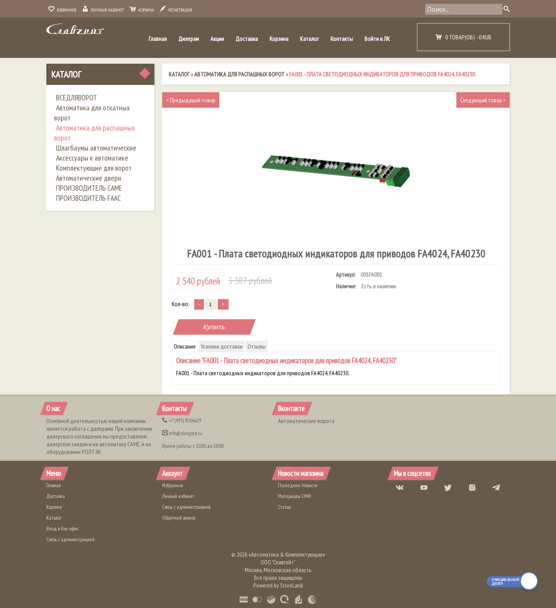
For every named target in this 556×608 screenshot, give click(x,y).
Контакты (342, 38)
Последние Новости (297, 485)
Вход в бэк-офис (62, 528)
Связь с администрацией (70, 539)
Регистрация (176, 10)
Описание (185, 346)
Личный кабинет (103, 10)
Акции (217, 38)
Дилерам (188, 38)
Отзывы (256, 346)
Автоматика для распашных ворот (94, 133)
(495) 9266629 (181, 420)
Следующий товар (483, 100)
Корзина (142, 10)
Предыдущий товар (190, 100)
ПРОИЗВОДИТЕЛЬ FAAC (88, 198)
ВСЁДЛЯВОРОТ (76, 98)
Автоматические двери (88, 178)
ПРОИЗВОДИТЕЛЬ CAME (89, 188)
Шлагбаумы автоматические (96, 148)
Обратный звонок (179, 517)
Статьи (284, 506)
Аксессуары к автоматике (92, 158)
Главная (158, 38)
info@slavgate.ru (182, 433)
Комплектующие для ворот (94, 168)
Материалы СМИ (294, 496)
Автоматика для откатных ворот (92, 113)
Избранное (62, 10)
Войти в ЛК (377, 38)
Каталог (309, 38)
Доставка (247, 38)
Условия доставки (221, 346)
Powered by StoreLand (278, 585)
